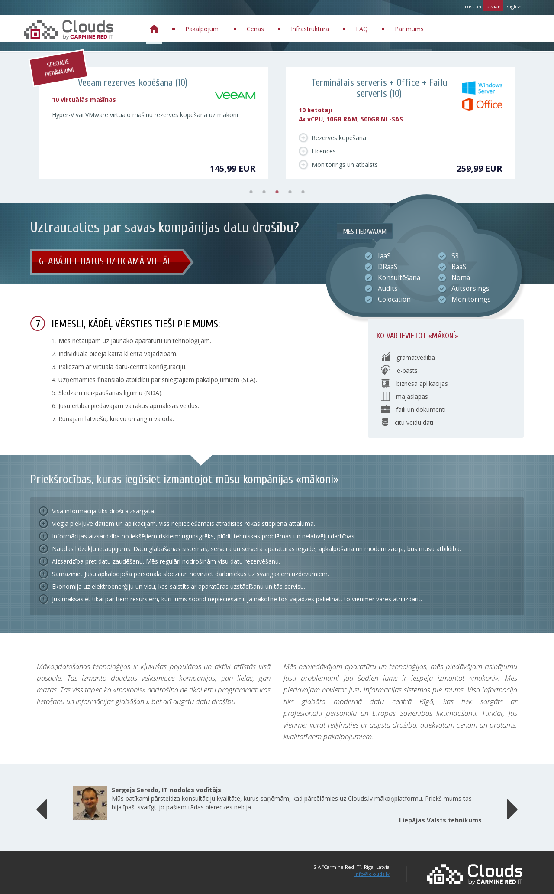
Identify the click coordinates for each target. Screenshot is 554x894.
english (513, 6)
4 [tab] (290, 192)
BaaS (459, 267)
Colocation (394, 299)
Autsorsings (470, 288)
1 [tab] (251, 192)
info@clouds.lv (372, 874)
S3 (455, 256)
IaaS (384, 256)
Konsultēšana (399, 278)
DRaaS (388, 267)
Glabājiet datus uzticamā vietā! (104, 261)
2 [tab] (264, 192)
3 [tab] (277, 192)
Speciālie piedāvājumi (59, 68)
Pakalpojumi (202, 29)
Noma (460, 278)
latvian (493, 6)
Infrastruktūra (310, 29)
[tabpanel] (153, 123)
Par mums (409, 29)
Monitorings (471, 299)
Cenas (255, 29)
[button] (41, 807)
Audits (388, 288)
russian (473, 6)
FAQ (362, 29)
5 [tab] (303, 192)
